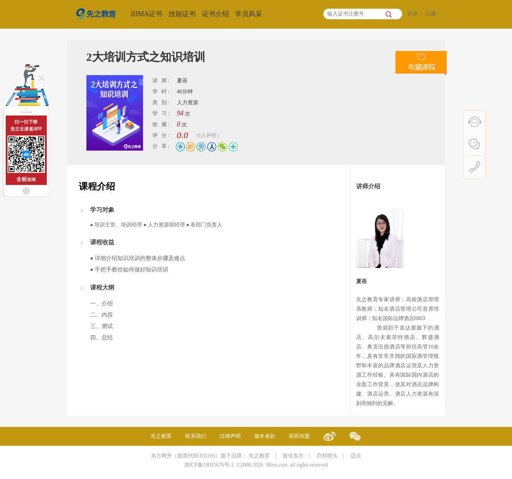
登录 (412, 14)
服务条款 (264, 436)
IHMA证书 (147, 14)
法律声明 (230, 436)
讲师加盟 (299, 436)
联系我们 (195, 436)
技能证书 (182, 14)
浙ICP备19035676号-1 (209, 465)
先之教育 (161, 436)
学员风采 (248, 14)
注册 (430, 14)
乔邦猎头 (327, 456)
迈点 (356, 456)
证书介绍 (215, 14)
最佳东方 (293, 456)
